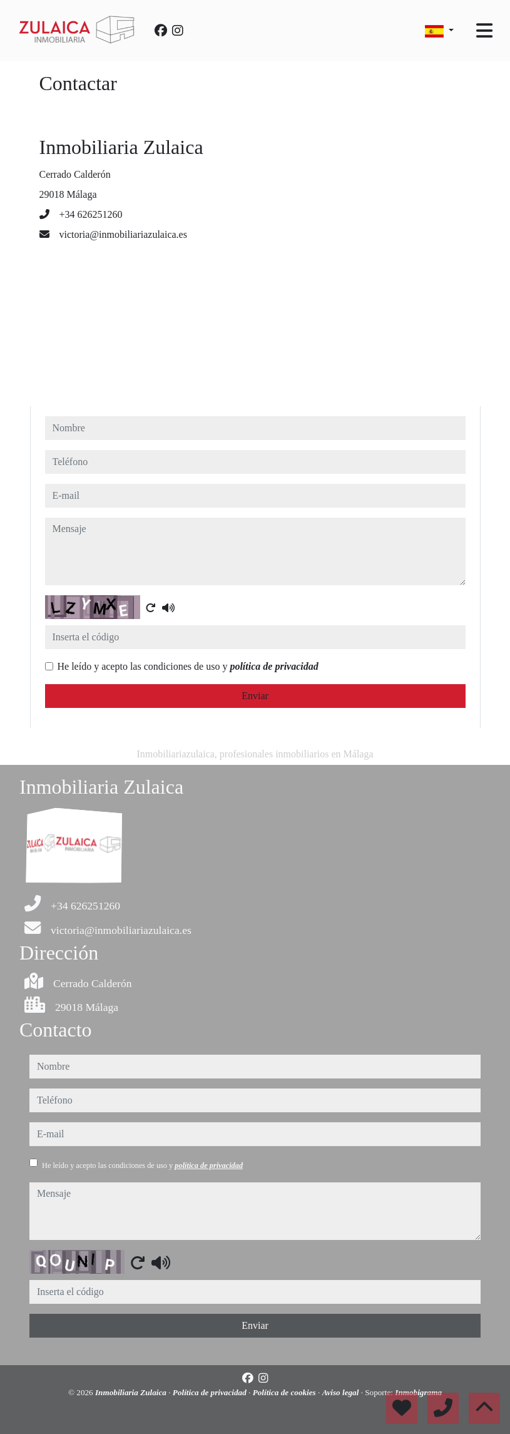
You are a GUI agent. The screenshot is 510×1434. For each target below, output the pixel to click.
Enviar (255, 695)
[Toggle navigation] (484, 31)
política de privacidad (274, 666)
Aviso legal (341, 1392)
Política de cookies (285, 1392)
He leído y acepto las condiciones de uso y (188, 666)
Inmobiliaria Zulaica (131, 1392)
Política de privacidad (210, 1392)
